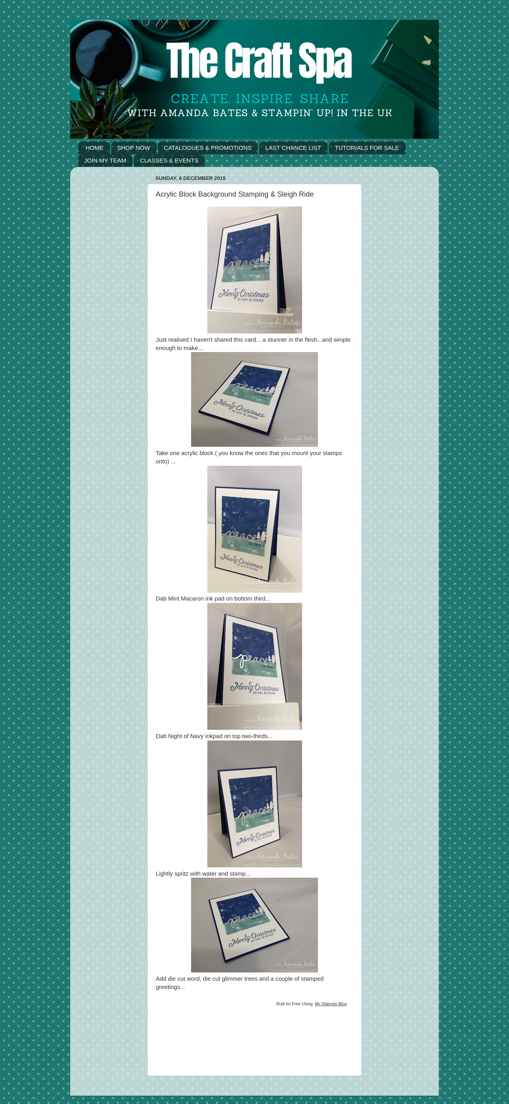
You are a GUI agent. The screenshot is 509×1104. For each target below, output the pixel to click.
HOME (94, 147)
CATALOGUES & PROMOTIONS (207, 147)
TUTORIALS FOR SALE (367, 147)
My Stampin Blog (331, 1003)
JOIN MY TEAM (105, 160)
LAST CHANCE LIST (293, 147)
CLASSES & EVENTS (169, 160)
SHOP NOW (133, 147)
